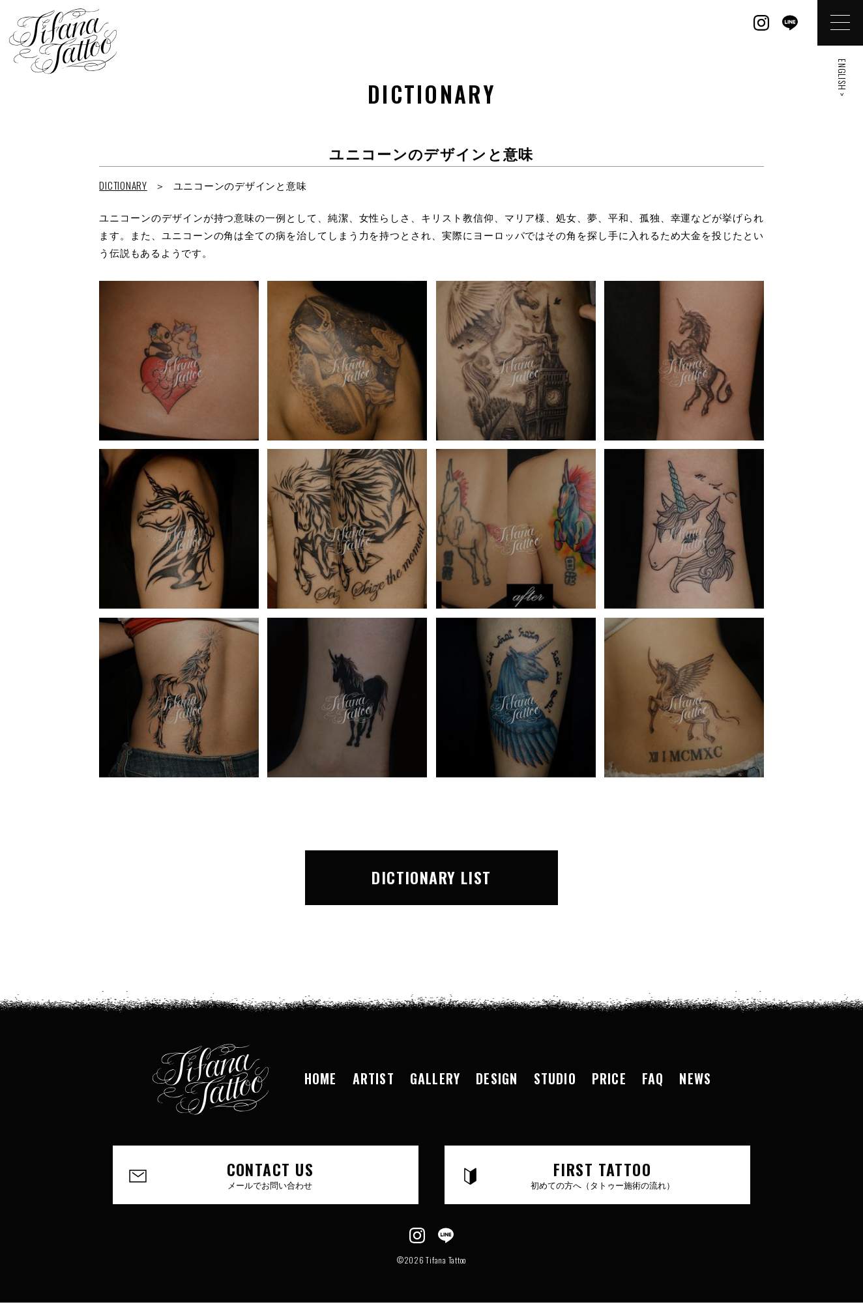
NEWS (695, 1078)
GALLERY (435, 1078)
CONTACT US (270, 1174)
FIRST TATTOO (602, 1174)
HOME (320, 1078)
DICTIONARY (123, 185)
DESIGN (497, 1078)
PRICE (609, 1078)
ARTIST (373, 1078)
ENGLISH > (842, 78)
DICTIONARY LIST (431, 877)
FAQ (653, 1078)
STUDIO (555, 1078)
